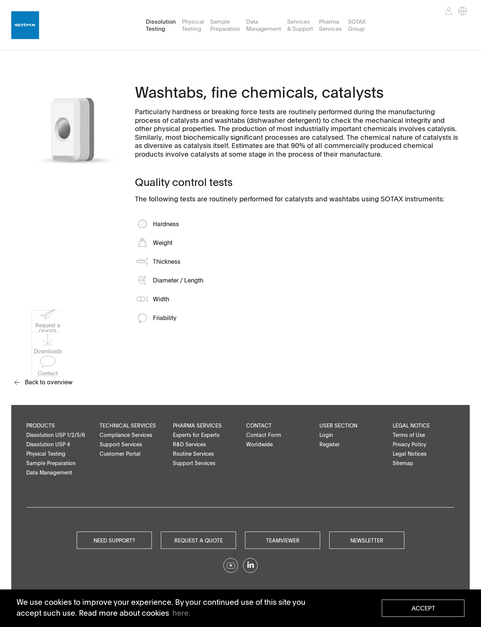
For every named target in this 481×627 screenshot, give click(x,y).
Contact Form (263, 434)
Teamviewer (282, 540)
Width (161, 299)
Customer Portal (120, 453)
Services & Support (300, 25)
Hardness (166, 224)
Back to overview (43, 382)
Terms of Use (409, 434)
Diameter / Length (178, 280)
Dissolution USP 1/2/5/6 (55, 434)
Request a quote (198, 540)
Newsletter (366, 540)
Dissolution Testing (161, 25)
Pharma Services (330, 25)
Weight (162, 242)
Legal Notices (410, 453)
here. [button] (181, 612)
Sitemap (403, 463)
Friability (165, 318)
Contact (259, 425)
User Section (338, 425)
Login (326, 434)
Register (329, 444)
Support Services (121, 444)
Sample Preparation (225, 25)
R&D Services (189, 444)
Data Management (263, 25)
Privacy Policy (409, 444)
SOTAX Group (357, 25)
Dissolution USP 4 (48, 444)
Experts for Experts (196, 434)
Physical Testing (193, 25)
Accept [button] (423, 608)
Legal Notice (411, 425)
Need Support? (114, 540)
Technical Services (128, 425)
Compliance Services (126, 434)
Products (40, 425)
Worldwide (259, 444)
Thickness (166, 261)
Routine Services (193, 453)
